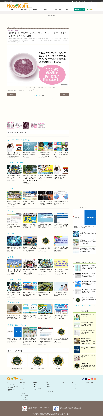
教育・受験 (24, 9)
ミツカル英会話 (50, 391)
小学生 (12, 234)
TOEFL (48, 388)
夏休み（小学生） (16, 279)
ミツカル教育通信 (24, 399)
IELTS (48, 389)
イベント (68, 9)
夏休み (12, 257)
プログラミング (57, 9)
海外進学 (35, 386)
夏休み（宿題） (15, 302)
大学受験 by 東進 (79, 9)
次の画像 (63, 94)
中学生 (22, 388)
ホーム (12, 9)
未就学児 (22, 384)
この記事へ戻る (38, 95)
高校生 (22, 389)
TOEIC (48, 386)
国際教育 (34, 9)
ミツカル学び (23, 397)
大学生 (22, 391)
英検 (48, 384)
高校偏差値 (23, 393)
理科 (11, 211)
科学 (11, 188)
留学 (35, 384)
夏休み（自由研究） (17, 162)
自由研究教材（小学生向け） (20, 140)
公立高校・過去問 (24, 395)
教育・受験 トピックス (18, 325)
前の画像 (12, 94)
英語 (45, 9)
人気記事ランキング (12, 384)
